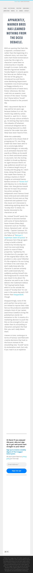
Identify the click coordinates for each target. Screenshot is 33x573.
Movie (19, 1)
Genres (21, 10)
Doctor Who (11, 8)
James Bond (7, 10)
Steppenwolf (18, 294)
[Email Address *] (17, 464)
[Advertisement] (16, 415)
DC (17, 10)
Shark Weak (26, 8)
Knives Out (23, 182)
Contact (26, 10)
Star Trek (18, 8)
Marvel (13, 10)
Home (16, 1)
